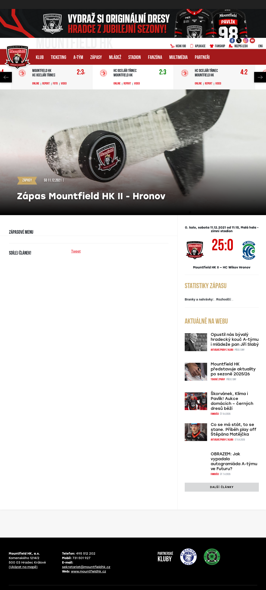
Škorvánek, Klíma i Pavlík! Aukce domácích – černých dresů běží (232, 401)
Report (46, 83)
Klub (40, 57)
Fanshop (217, 46)
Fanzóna (155, 57)
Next (260, 77)
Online (35, 83)
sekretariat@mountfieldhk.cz (86, 567)
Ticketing (58, 57)
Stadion (134, 57)
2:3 (81, 72)
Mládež (115, 57)
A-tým (78, 57)
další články (222, 487)
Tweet (76, 251)
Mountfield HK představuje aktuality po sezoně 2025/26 (233, 369)
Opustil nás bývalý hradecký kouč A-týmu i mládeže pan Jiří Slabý (235, 339)
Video (64, 83)
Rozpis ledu (238, 46)
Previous (6, 77)
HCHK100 (178, 46)
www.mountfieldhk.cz (88, 571)
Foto (55, 83)
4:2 (244, 72)
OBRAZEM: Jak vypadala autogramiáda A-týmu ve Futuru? (234, 461)
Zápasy (96, 57)
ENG (257, 46)
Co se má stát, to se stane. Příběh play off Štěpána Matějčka (233, 429)
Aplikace (197, 46)
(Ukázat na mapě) (23, 567)
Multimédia (178, 57)
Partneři (202, 57)
